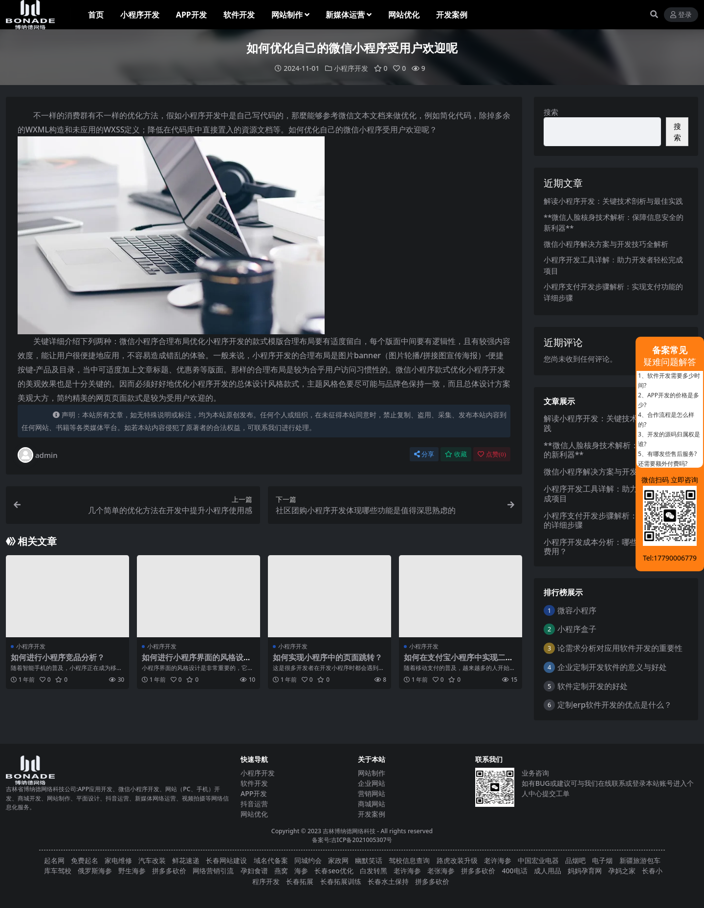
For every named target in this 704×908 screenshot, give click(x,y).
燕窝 (281, 870)
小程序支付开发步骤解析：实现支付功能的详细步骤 (614, 520)
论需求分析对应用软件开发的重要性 (619, 648)
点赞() (492, 454)
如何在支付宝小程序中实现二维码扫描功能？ (458, 662)
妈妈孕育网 (585, 870)
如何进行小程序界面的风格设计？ (192, 662)
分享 (424, 454)
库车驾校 (57, 870)
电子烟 (602, 860)
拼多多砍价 (169, 870)
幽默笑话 (368, 860)
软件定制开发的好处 (592, 686)
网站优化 (254, 814)
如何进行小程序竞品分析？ (58, 657)
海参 (301, 870)
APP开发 (254, 793)
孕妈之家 (622, 870)
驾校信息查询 (409, 860)
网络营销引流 (213, 870)
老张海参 (441, 870)
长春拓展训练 (340, 881)
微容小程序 (576, 610)
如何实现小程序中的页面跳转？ (327, 657)
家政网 (338, 860)
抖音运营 (254, 803)
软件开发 (254, 783)
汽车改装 (152, 860)
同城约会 (308, 860)
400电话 (515, 870)
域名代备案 (271, 860)
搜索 (551, 112)
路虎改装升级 (457, 860)
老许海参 (497, 860)
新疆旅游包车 (639, 860)
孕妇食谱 (254, 870)
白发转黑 (373, 870)
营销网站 (371, 793)
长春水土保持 (388, 881)
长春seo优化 (333, 870)
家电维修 (118, 860)
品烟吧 (575, 860)
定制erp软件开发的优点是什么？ (614, 704)
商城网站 (371, 803)
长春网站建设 (226, 860)
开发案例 (371, 814)
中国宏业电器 (538, 860)
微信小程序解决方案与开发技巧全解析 (606, 244)
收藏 (456, 454)
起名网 (54, 860)
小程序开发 (351, 68)
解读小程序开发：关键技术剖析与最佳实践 (613, 201)
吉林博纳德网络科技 (349, 831)
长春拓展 (299, 881)
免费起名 (84, 860)
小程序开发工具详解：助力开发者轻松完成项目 (614, 493)
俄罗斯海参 (95, 870)
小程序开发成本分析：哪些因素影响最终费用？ (614, 547)
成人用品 (547, 870)
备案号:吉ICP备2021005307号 (352, 840)
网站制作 (371, 773)
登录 (681, 15)
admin (38, 455)
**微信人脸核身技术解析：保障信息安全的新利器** (614, 450)
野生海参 (132, 870)
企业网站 (371, 783)
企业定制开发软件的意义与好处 (612, 667)
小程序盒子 (576, 629)
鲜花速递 (185, 860)
